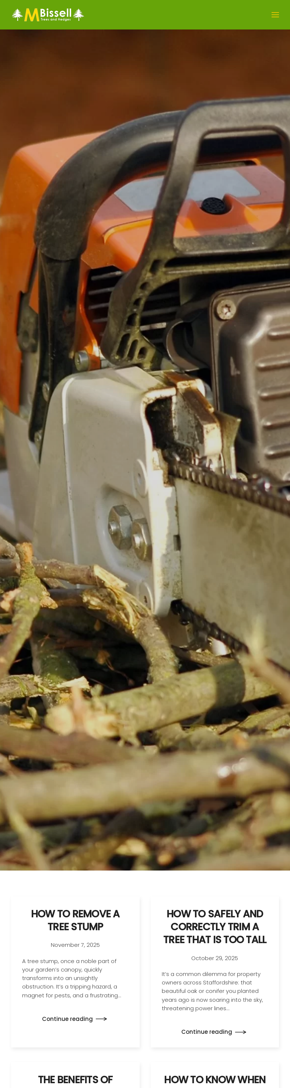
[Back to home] (48, 15)
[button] (275, 15)
